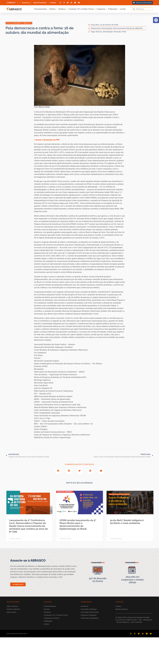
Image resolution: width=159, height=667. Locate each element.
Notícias (53, 9)
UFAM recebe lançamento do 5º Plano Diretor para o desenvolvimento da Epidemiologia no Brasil (78, 524)
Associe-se (26, 3)
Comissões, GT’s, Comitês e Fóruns (81, 9)
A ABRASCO (12, 3)
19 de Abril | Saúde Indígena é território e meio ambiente (127, 522)
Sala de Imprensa (39, 3)
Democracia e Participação (101, 28)
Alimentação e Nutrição (112, 32)
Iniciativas (62, 9)
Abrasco (98, 32)
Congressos (101, 9)
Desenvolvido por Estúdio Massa (17, 634)
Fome (124, 32)
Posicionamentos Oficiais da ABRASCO (128, 28)
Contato (53, 3)
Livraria (123, 9)
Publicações (112, 9)
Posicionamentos (40, 9)
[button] (156, 20)
